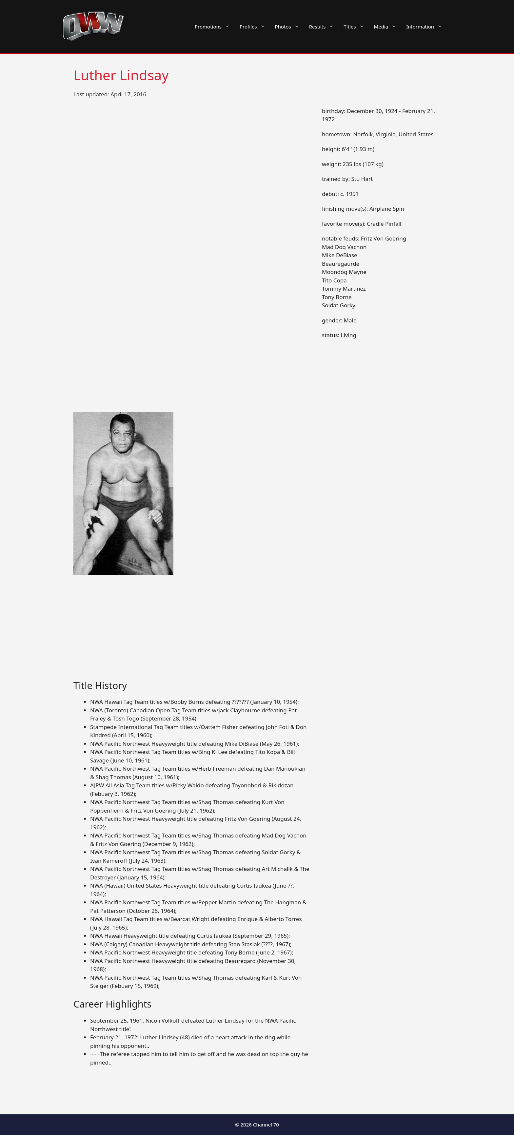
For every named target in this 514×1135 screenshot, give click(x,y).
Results (324, 26)
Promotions (215, 26)
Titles (356, 26)
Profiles (255, 26)
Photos (289, 26)
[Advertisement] (192, 631)
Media (388, 26)
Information (426, 26)
